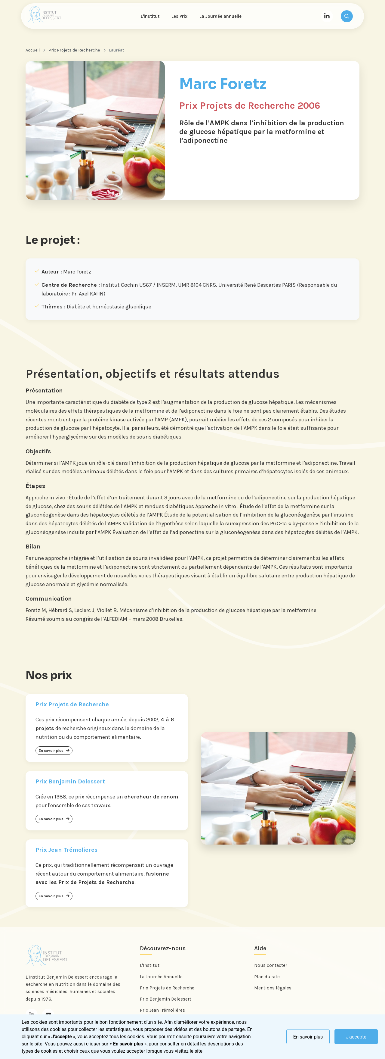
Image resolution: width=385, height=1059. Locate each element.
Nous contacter (270, 970)
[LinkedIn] (327, 17)
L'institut (151, 17)
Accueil (33, 51)
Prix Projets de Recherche (74, 51)
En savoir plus (308, 1037)
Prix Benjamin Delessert (165, 1003)
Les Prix (180, 17)
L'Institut (149, 970)
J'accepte (356, 1037)
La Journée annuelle (221, 17)
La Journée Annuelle (161, 981)
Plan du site (267, 981)
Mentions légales (272, 992)
